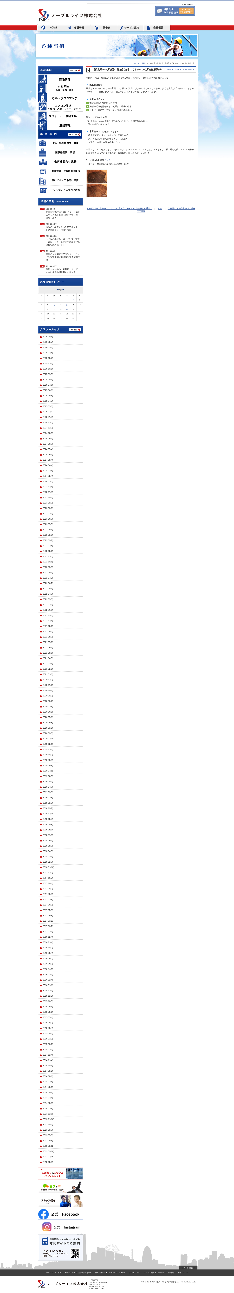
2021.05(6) (48, 653)
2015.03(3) (48, 1039)
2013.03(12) (48, 1146)
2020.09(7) (48, 696)
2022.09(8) (48, 567)
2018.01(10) (48, 867)
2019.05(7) (48, 781)
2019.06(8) (48, 776)
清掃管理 (170, 69)
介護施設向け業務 (84, 1273)
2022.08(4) (48, 572)
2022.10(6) (48, 562)
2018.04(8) (48, 851)
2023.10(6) (48, 497)
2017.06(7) (48, 905)
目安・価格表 (100, 1273)
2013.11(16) (48, 1119)
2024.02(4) (48, 476)
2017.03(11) (48, 921)
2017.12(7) (48, 873)
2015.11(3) (48, 996)
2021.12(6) (48, 615)
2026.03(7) (48, 342)
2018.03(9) (48, 856)
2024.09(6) (48, 438)
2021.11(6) (48, 621)
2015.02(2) (48, 1044)
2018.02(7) (48, 862)
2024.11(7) (48, 428)
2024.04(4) (48, 465)
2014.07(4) (48, 1082)
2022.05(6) (48, 588)
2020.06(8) (48, 712)
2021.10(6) (48, 626)
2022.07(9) (48, 578)
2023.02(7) (48, 540)
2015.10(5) (48, 1001)
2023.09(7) (48, 503)
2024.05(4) (48, 460)
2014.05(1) (48, 1087)
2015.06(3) (48, 1023)
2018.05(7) (48, 846)
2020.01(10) (48, 739)
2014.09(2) (48, 1071)
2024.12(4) (48, 422)
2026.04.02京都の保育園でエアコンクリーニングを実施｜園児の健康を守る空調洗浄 (63, 255)
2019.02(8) (48, 797)
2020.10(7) (48, 690)
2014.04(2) (48, 1092)
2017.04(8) (48, 915)
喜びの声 (112, 1273)
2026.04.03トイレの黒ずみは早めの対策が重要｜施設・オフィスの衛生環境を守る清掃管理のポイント (63, 240)
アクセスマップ (134, 1273)
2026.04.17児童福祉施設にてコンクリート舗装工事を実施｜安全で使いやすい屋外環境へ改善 (63, 213)
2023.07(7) (48, 513)
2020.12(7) (48, 680)
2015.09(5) (48, 1007)
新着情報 (161, 1273)
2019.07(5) (48, 771)
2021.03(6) (48, 663)
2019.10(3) (48, 755)
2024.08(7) (48, 444)
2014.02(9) (48, 1103)
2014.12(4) (48, 1055)
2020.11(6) (48, 685)
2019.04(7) (48, 787)
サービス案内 (70, 1273)
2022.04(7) (48, 594)
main (160, 208)
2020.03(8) (48, 728)
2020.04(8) (48, 722)
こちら (107, 160)
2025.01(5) (48, 417)
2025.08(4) (48, 379)
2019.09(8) (48, 760)
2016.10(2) (48, 948)
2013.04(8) (48, 1141)
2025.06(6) (48, 390)
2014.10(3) (48, 1065)
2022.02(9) (48, 605)
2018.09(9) (48, 824)
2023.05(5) (48, 524)
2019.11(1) (48, 749)
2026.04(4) (48, 337)
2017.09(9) (48, 889)
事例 (143, 63)
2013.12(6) (48, 1114)
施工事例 (58, 1273)
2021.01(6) (48, 674)
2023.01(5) (48, 546)
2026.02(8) (48, 347)
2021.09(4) (48, 631)
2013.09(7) (48, 1130)
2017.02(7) (48, 926)
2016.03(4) (48, 974)
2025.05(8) (48, 396)
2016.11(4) (48, 942)
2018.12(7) (48, 808)
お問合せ (171, 1273)
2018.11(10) (48, 814)
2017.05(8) (48, 910)
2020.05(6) (48, 717)
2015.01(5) (48, 1049)
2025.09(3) (48, 374)
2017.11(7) (48, 878)
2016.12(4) (48, 937)
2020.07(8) (48, 706)
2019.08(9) (48, 765)
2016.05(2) (48, 964)
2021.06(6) (48, 647)
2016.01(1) (48, 985)
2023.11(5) (48, 492)
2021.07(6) (48, 642)
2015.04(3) (48, 1033)
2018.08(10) (48, 830)
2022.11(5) (48, 556)
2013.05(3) (48, 1135)
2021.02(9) (48, 669)
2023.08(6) (48, 508)
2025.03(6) (48, 406)
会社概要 (122, 1273)
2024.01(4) (48, 481)
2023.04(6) (48, 530)
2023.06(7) (48, 519)
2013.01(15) (48, 1157)
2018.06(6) (48, 840)
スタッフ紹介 (149, 1273)
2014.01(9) (48, 1108)
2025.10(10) (48, 369)
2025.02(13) (48, 412)
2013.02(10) (48, 1151)
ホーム (136, 63)
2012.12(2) (48, 1162)
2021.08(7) (48, 637)
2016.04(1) (48, 969)
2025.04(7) (48, 401)
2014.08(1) (48, 1076)
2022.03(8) (48, 599)
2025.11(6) (48, 363)
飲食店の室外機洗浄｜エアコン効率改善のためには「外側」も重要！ (119, 208)
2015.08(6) (48, 1012)
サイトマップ (183, 1273)
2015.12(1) (48, 990)
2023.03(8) (48, 535)
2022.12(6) (48, 551)
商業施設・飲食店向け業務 (184, 69)
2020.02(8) (48, 733)
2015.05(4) (48, 1028)
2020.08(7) (48, 701)
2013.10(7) (48, 1124)
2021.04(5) (48, 658)
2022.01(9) (48, 610)
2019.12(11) (48, 744)
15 (67, 309)
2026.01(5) (48, 353)
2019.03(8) (48, 792)
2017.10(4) (48, 883)
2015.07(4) (48, 1017)
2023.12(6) (48, 487)
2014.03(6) (48, 1098)
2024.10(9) (48, 433)
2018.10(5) (48, 819)
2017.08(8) (48, 894)
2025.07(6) (48, 385)
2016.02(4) (48, 980)
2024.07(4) (48, 449)
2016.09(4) (48, 953)
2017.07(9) (48, 899)
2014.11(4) (48, 1060)
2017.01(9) (48, 931)
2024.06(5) (48, 454)
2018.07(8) (48, 835)
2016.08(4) (48, 958)
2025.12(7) (48, 358)
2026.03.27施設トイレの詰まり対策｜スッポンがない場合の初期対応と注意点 (63, 269)
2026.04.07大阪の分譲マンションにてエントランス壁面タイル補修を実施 (63, 227)
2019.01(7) (48, 803)
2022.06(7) (48, 583)
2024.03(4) (48, 471)
